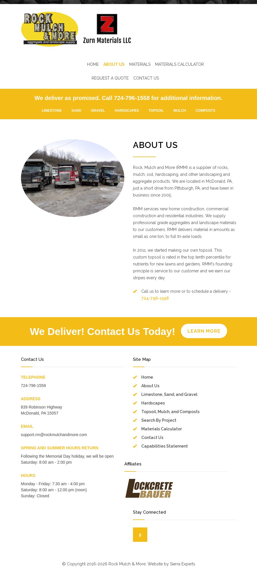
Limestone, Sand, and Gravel (169, 394)
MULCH (179, 111)
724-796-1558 (155, 298)
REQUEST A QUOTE (110, 78)
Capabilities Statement (164, 446)
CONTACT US (146, 78)
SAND (76, 111)
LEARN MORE (204, 331)
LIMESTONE (52, 111)
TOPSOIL (156, 111)
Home (147, 377)
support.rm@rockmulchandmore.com (54, 434)
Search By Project (158, 420)
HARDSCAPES (127, 111)
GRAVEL (98, 111)
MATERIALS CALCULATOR (179, 64)
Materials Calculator (161, 429)
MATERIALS (139, 64)
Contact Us (152, 437)
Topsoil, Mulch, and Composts (170, 411)
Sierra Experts (182, 564)
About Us (150, 386)
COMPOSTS (205, 111)
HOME (93, 64)
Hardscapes (153, 403)
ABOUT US (114, 64)
